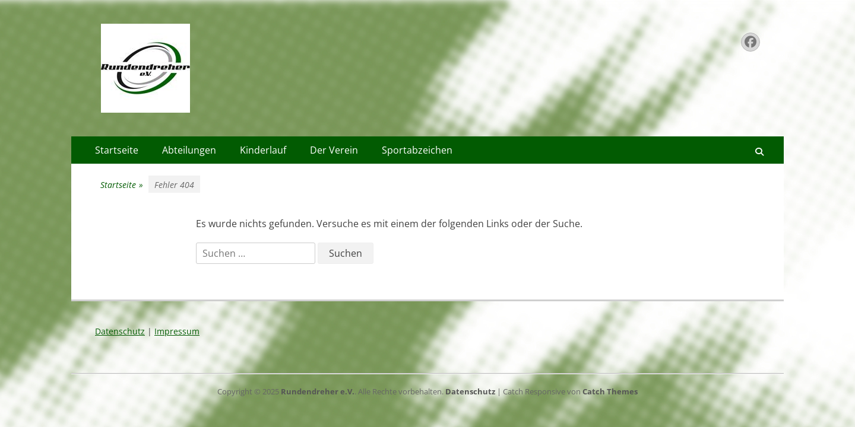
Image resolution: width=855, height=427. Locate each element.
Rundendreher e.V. (317, 391)
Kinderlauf (263, 150)
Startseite (116, 150)
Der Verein (334, 150)
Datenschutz (120, 331)
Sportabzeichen (417, 150)
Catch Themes (610, 391)
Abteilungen (189, 150)
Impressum (177, 331)
